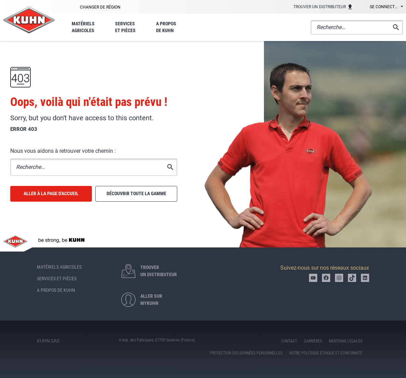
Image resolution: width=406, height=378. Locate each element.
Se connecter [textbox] (385, 6)
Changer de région (100, 7)
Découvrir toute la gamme (136, 193)
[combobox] (381, 7)
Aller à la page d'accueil (51, 193)
